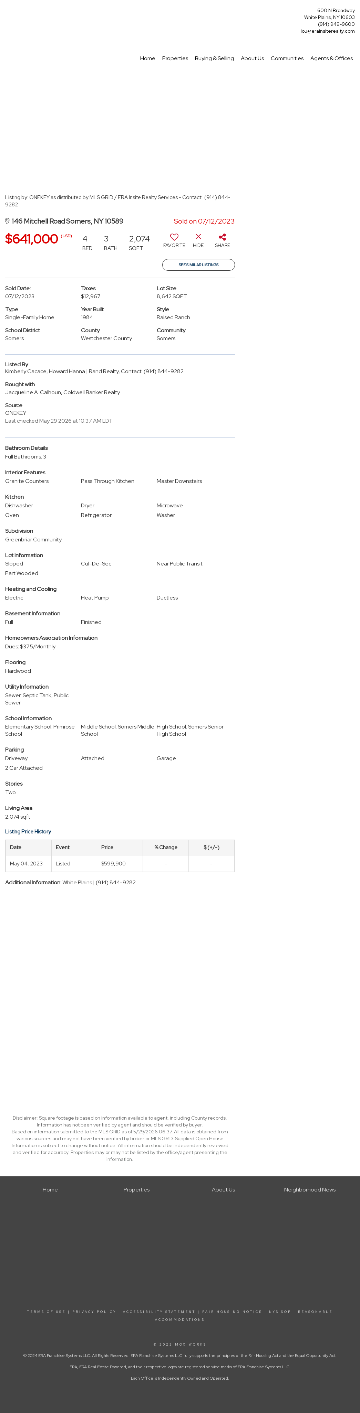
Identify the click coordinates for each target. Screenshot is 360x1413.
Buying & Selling (214, 58)
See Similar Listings (198, 264)
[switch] (174, 243)
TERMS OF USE (46, 1312)
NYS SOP (280, 1312)
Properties (175, 58)
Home (147, 58)
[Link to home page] (7, 13)
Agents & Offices (331, 58)
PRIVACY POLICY (94, 1312)
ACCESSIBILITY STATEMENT (159, 1312)
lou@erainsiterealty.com (328, 31)
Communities (287, 58)
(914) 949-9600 (336, 24)
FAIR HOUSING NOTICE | (234, 1312)
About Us (252, 58)
